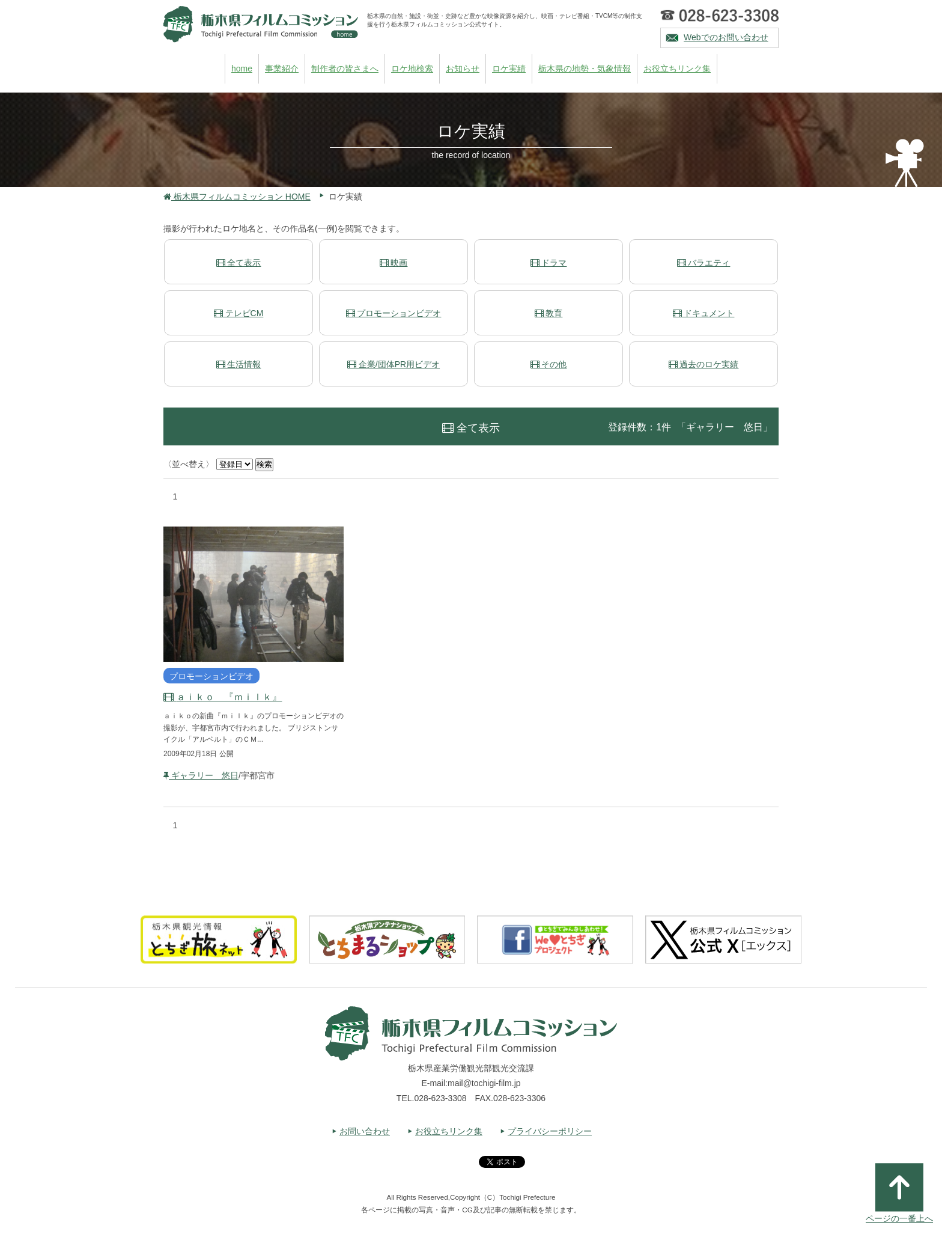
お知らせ (462, 68)
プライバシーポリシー (550, 1131)
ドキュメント (704, 313)
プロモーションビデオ (394, 313)
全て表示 (238, 262)
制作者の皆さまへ (344, 68)
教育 (549, 313)
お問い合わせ (364, 1131)
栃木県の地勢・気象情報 (584, 68)
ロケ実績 (509, 68)
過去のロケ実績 (704, 364)
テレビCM (239, 313)
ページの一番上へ (899, 1193)
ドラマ (548, 262)
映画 (394, 262)
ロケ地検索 (412, 68)
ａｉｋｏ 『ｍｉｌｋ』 (222, 697)
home (241, 68)
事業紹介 (282, 68)
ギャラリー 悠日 (201, 775)
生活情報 (238, 364)
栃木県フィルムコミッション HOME (237, 196)
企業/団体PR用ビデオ (393, 364)
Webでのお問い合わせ (726, 37)
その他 (548, 364)
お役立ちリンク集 (677, 68)
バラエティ (704, 262)
